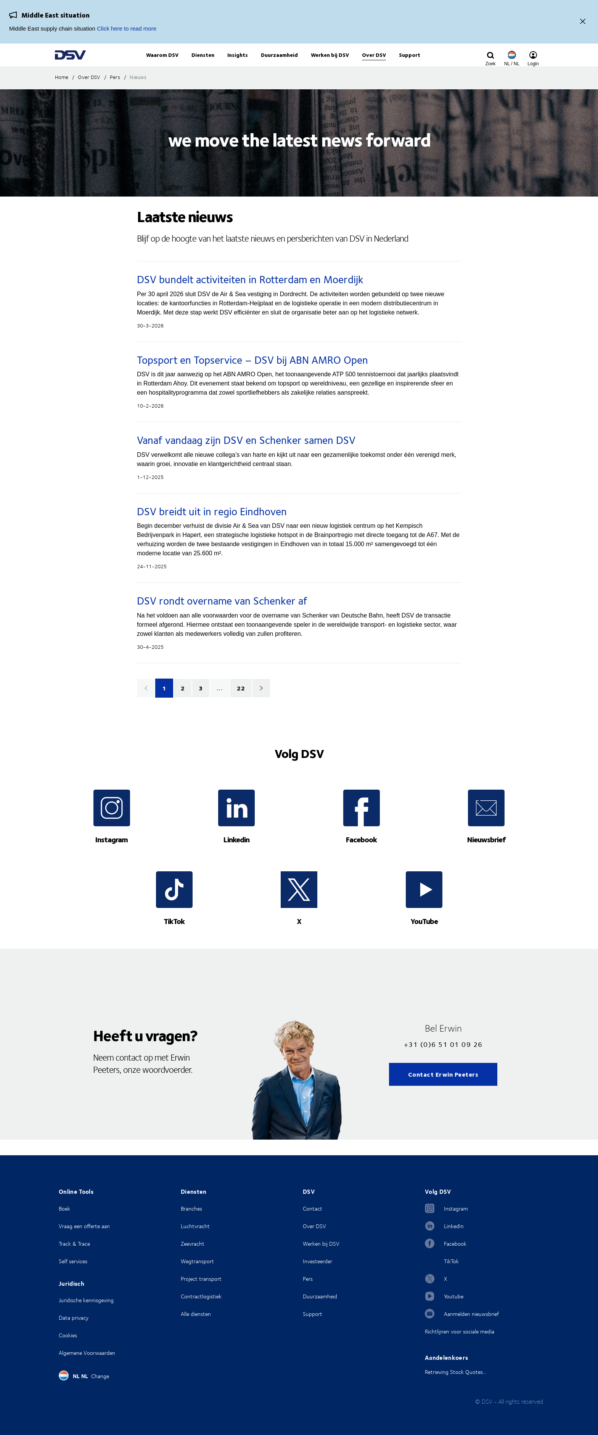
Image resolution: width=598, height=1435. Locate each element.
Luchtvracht (195, 1226)
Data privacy (73, 1318)
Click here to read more (126, 28)
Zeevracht (192, 1244)
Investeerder (317, 1261)
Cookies (68, 1335)
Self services (73, 1261)
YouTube (424, 936)
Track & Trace (74, 1244)
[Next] (261, 703)
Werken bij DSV (321, 1244)
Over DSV (314, 1226)
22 (240, 703)
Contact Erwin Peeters (443, 1090)
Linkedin (236, 855)
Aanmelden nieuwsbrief (471, 1314)
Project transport (201, 1279)
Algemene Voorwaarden (87, 1353)
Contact (312, 1208)
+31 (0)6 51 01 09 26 (443, 1059)
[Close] (583, 22)
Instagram (111, 855)
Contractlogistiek (201, 1296)
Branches (191, 1208)
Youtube (453, 1296)
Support (312, 1314)
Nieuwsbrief (486, 855)
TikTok (174, 936)
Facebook (361, 855)
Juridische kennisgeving (86, 1300)
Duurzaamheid (320, 1296)
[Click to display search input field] (490, 64)
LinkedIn (454, 1226)
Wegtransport (197, 1261)
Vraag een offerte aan (84, 1226)
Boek (64, 1208)
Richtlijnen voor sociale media (459, 1331)
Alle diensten (196, 1314)
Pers (308, 1279)
